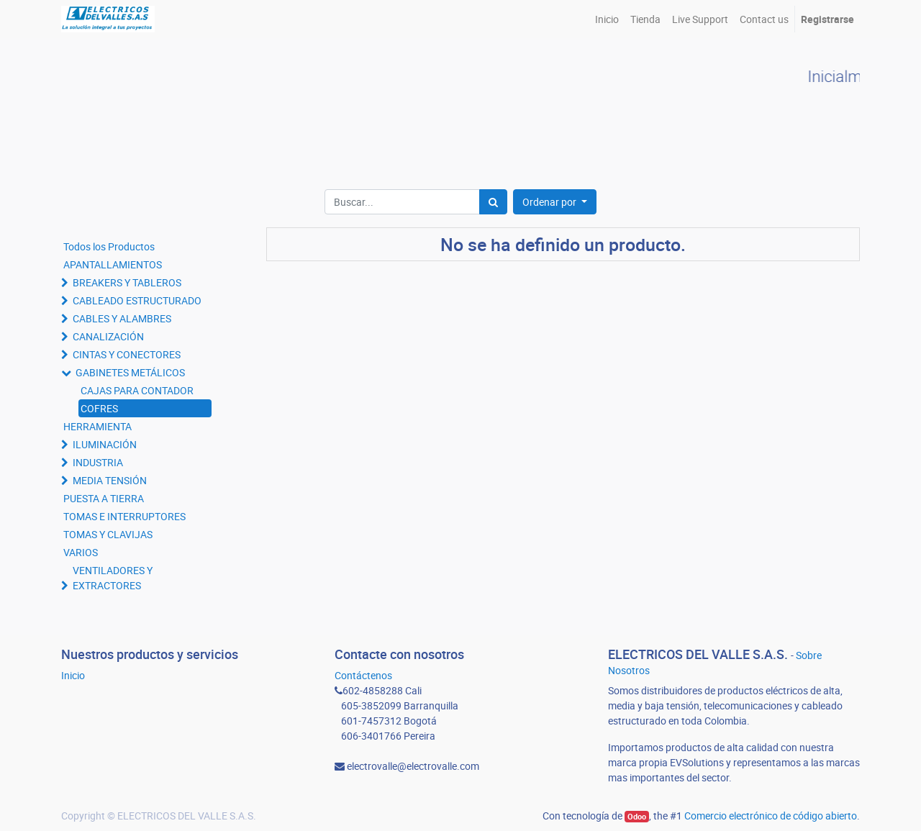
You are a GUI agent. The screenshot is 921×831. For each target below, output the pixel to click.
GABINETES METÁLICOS (130, 372)
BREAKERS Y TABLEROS (127, 282)
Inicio (73, 675)
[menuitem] (607, 19)
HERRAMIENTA (97, 426)
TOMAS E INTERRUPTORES (124, 516)
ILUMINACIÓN (105, 444)
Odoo (636, 817)
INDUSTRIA (98, 462)
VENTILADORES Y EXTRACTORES (113, 577)
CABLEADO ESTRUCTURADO (137, 300)
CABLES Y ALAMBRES (122, 318)
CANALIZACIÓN (108, 336)
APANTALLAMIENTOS (112, 264)
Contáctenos (363, 675)
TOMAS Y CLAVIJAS (108, 534)
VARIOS (80, 552)
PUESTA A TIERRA (103, 498)
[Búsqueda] (493, 201)
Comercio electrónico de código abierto (770, 815)
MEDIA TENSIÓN (110, 480)
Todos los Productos (109, 246)
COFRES (99, 408)
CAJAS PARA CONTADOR (137, 390)
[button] (554, 201)
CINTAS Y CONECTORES (127, 354)
